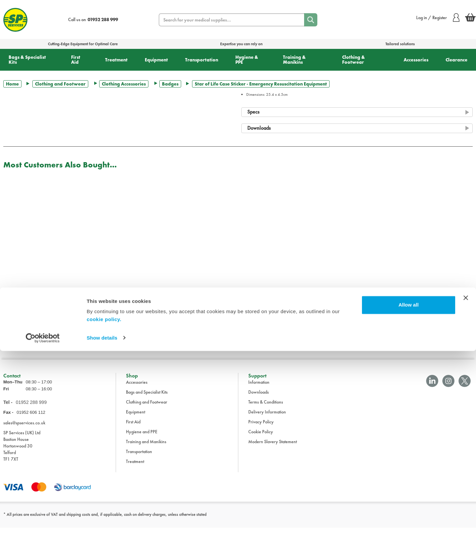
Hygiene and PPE (141, 438)
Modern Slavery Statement (272, 448)
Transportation (201, 60)
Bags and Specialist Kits (147, 399)
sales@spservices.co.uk (24, 429)
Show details (102, 521)
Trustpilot (11, 346)
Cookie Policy (260, 438)
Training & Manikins (294, 59)
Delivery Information (267, 418)
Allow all (408, 488)
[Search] (310, 19)
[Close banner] (465, 481)
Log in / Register (437, 17)
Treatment (116, 60)
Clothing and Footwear (60, 84)
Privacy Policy (261, 428)
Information (258, 389)
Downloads (258, 399)
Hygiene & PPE (246, 59)
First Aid (75, 59)
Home (12, 84)
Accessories (416, 60)
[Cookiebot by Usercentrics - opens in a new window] (43, 521)
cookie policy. (104, 503)
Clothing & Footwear (353, 59)
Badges (170, 84)
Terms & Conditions (265, 408)
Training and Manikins (146, 448)
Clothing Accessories (124, 84)
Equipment (156, 60)
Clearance (456, 60)
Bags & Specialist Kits (27, 59)
